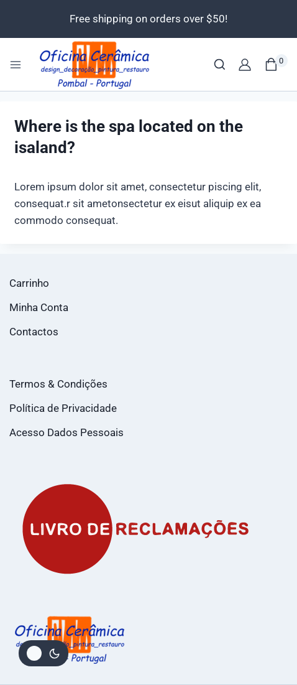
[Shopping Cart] (276, 64)
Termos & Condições (58, 384)
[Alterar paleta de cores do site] (43, 653)
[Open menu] (15, 64)
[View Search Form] (219, 64)
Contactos (33, 331)
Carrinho (29, 283)
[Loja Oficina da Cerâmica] (95, 64)
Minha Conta (38, 307)
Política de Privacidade (63, 408)
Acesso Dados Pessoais (66, 432)
